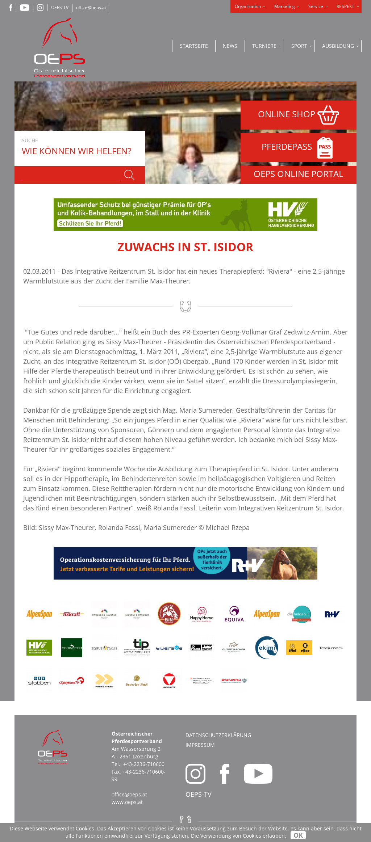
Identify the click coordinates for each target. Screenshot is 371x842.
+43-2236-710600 (143, 764)
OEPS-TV (59, 7)
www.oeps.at (127, 802)
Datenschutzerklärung (218, 735)
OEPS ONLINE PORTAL (298, 174)
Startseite (194, 45)
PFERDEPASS (299, 148)
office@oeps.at (91, 7)
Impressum (200, 744)
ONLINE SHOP (298, 115)
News (230, 45)
